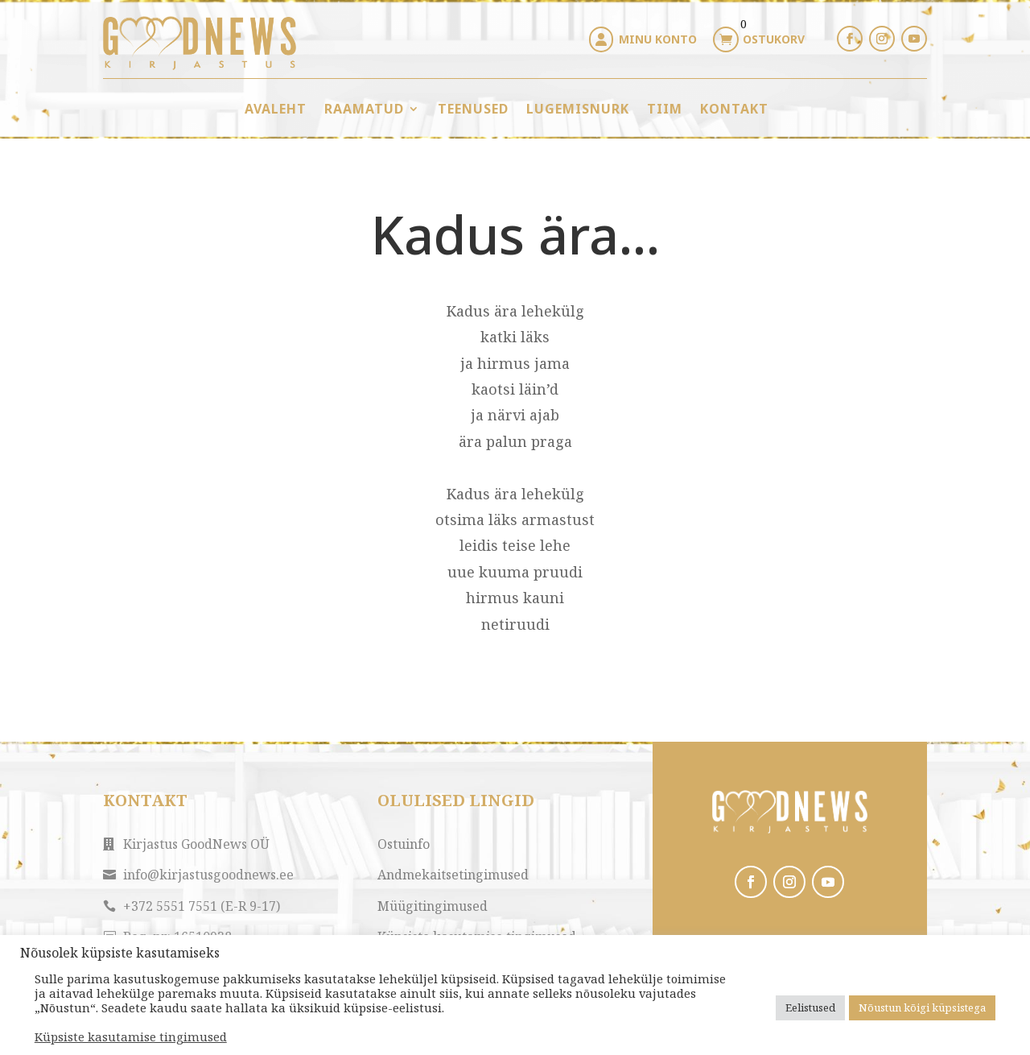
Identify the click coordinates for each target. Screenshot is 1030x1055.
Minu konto (658, 39)
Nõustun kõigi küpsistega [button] (922, 1007)
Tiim (664, 109)
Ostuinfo (403, 844)
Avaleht (276, 109)
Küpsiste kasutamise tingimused (131, 1036)
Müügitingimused (432, 906)
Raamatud (364, 109)
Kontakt (734, 109)
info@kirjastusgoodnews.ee (208, 874)
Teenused (473, 109)
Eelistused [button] (810, 1007)
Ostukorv (774, 39)
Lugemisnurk (577, 109)
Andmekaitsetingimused (453, 874)
